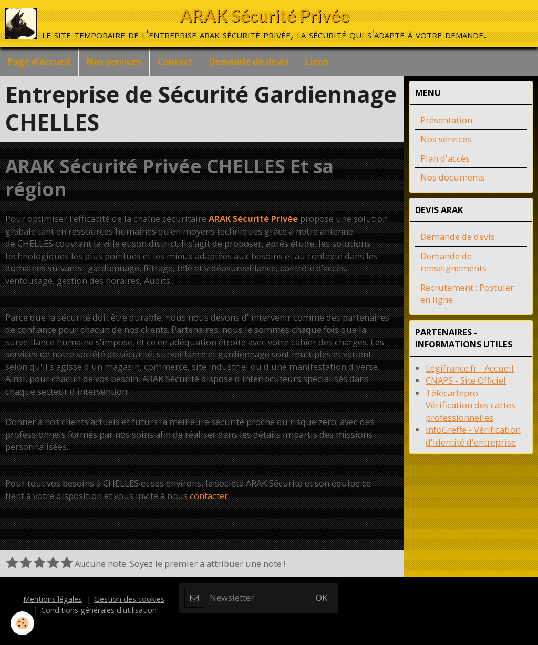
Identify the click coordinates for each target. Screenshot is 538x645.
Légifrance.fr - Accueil (470, 368)
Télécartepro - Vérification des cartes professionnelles (470, 405)
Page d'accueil (39, 61)
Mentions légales (52, 599)
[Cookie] (22, 623)
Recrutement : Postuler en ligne (467, 293)
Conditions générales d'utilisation (99, 610)
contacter (209, 496)
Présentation (446, 120)
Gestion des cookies (129, 599)
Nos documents (452, 177)
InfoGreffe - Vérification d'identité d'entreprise (473, 436)
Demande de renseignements (453, 262)
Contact (175, 61)
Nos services (114, 61)
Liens (316, 61)
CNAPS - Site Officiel (466, 380)
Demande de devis (249, 61)
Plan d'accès (445, 158)
